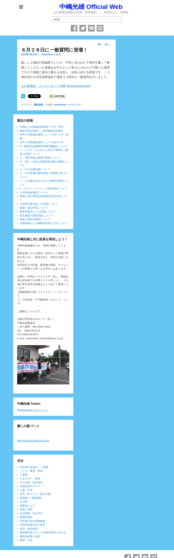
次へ (109, 44)
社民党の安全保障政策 (32, 520)
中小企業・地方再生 (31, 482)
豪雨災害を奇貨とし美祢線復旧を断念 (41, 130)
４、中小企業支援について (35, 169)
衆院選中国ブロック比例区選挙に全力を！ (44, 532)
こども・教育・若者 (31, 470)
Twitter (82, 28)
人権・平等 (26, 490)
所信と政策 (26, 509)
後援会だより (27, 505)
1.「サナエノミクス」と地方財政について (44, 188)
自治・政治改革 (29, 528)
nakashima (47, 54)
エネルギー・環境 (30, 478)
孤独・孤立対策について (34, 207)
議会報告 (39, 104)
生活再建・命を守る (31, 513)
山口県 (23, 501)
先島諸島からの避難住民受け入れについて (44, 223)
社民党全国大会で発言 (32, 524)
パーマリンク (74, 104)
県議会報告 (26, 517)
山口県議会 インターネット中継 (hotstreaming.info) (56, 85)
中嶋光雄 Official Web (91, 6)
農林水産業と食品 (30, 536)
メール (91, 28)
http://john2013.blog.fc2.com (33, 440)
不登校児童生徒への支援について (39, 203)
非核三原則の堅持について (35, 219)
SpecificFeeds (100, 28)
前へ (98, 44)
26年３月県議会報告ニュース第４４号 (41, 142)
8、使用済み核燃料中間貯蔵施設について (43, 146)
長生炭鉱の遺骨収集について (36, 215)
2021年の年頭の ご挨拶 (34, 467)
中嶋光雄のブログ (30, 486)
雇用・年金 (26, 540)
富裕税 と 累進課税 (31, 497)
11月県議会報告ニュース (34, 192)
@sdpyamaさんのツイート (32, 410)
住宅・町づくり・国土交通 (35, 493)
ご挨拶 (23, 474)
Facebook (74, 28)
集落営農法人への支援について (38, 211)
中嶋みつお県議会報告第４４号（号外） (43, 126)
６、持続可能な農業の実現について (40, 157)
